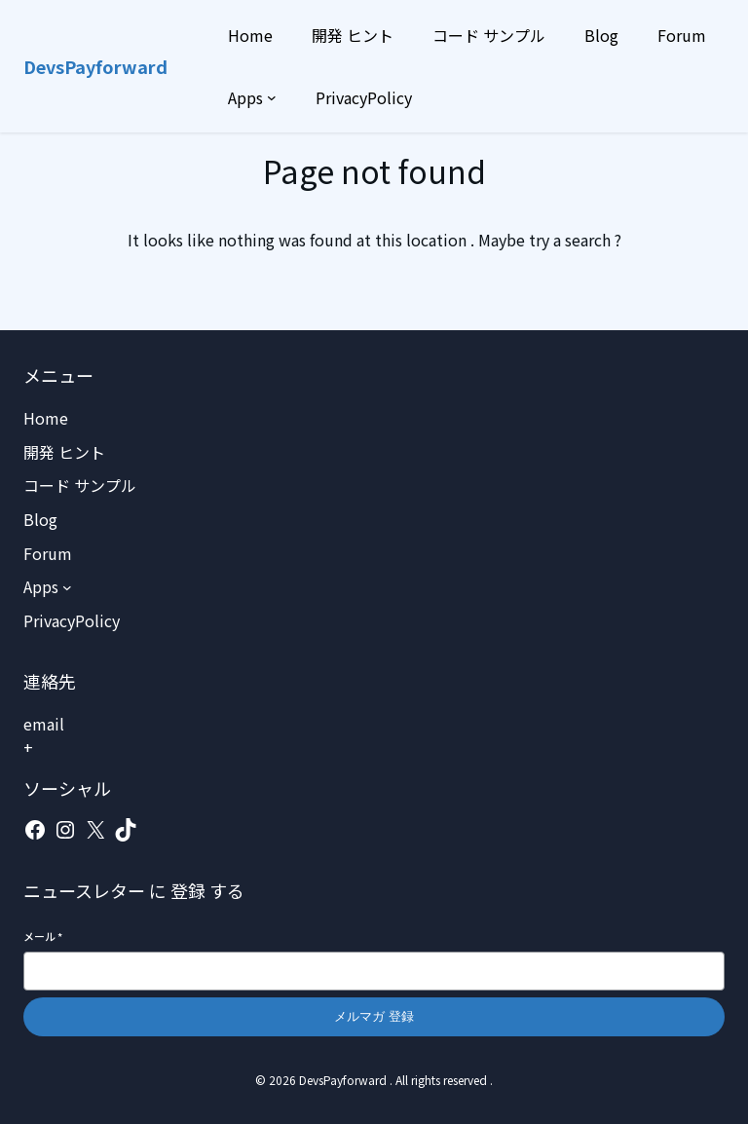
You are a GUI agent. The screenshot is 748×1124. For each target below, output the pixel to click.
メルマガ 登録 (374, 1016)
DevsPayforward (95, 66)
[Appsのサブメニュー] (272, 97)
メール (42, 936)
